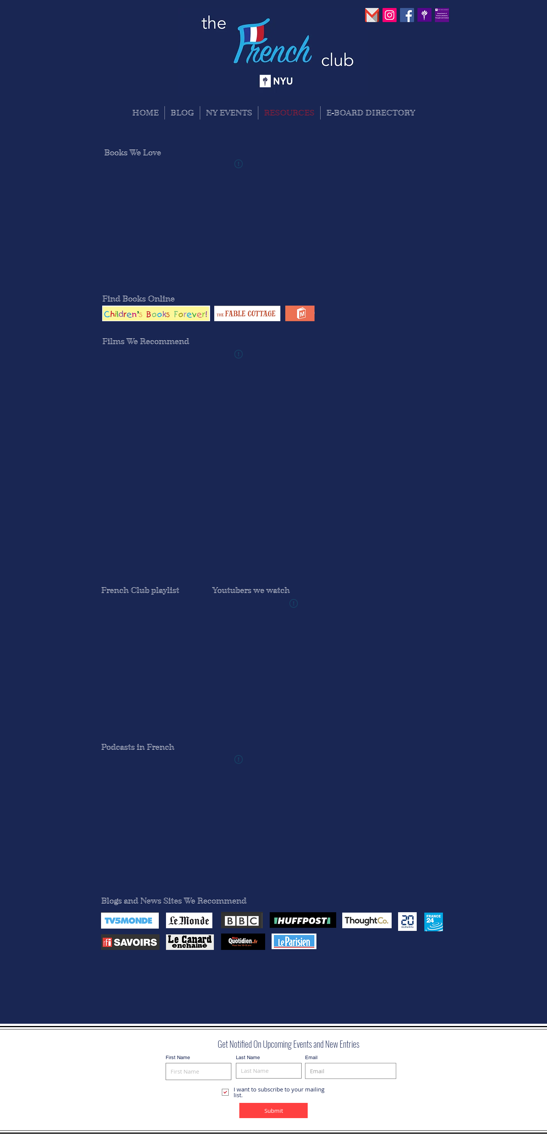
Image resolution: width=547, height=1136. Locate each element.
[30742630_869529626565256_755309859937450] (442, 15)
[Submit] (273, 1110)
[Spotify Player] (148, 662)
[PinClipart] (424, 15)
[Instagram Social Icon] (390, 15)
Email (311, 1057)
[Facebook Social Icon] (407, 15)
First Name (178, 1057)
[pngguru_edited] (372, 15)
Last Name (248, 1057)
